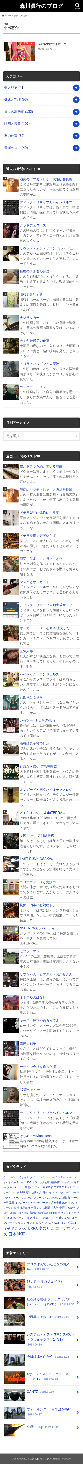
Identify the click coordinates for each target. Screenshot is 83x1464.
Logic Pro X (16, 1212)
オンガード (21, 1202)
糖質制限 (55, 1182)
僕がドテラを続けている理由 (41, 466)
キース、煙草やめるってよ (39, 1020)
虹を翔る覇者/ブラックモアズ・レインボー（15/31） (39, 1303)
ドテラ (16, 1228)
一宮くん (36, 1207)
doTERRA (30, 1228)
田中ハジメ (49, 1192)
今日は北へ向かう (37, 1358)
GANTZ (29, 1393)
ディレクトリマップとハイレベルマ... (47, 202)
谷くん (46, 1197)
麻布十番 (56, 1202)
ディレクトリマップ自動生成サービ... (47, 605)
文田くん (37, 1192)
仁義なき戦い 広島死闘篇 (38, 766)
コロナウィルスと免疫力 (38, 882)
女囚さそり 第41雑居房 (37, 836)
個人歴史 (14, 87)
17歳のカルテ (30, 1090)
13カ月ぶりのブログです (33, 1285)
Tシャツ (21, 1182)
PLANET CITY (49, 1217)
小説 (36, 1217)
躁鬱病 (66, 1197)
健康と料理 (16, 99)
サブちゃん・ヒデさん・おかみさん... (47, 974)
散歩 (64, 1202)
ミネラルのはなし (33, 997)
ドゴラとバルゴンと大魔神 (39, 363)
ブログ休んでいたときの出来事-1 (36, 1268)
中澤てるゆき (67, 1207)
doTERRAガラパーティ (37, 928)
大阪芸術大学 (51, 1207)
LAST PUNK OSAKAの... (38, 859)
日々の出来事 (18, 111)
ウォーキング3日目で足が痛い (37, 1413)
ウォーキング (10, 1177)
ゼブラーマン (29, 951)
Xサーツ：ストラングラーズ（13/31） (36, 1377)
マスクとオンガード (34, 582)
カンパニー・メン (33, 387)
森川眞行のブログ (41, 5)
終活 (16, 1207)
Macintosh (34, 1202)
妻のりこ (46, 1228)
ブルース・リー (15, 1187)
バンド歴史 (25, 1217)
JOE (29, 1182)
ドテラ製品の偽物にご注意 (39, 512)
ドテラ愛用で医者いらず (38, 535)
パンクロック (63, 1192)
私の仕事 (14, 135)
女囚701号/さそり (33, 697)
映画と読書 (17, 123)
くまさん (24, 1177)
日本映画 (16, 1234)
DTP (22, 1192)
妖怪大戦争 (28, 1043)
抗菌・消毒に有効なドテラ (39, 905)
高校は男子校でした (34, 743)
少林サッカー (29, 317)
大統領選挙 (47, 1187)
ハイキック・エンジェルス (39, 674)
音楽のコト (16, 148)
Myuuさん (56, 1197)
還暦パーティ (32, 1187)
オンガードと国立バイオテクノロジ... (47, 789)
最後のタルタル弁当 (34, 271)
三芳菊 (57, 1187)
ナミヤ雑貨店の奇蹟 (34, 340)
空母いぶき (32, 1428)
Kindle (53, 1212)
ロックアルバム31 (47, 1222)
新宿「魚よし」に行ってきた (41, 558)
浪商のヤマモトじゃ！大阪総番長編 (46, 179)
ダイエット (36, 1177)
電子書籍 (25, 1207)
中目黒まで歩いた (37, 1318)
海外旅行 (12, 1217)
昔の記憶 (64, 1217)
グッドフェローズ (33, 225)
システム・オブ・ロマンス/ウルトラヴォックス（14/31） (39, 1339)
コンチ (15, 1192)
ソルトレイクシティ (54, 1177)
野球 (28, 1192)
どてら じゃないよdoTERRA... (42, 812)
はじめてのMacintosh (36, 1136)
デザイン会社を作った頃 (38, 1066)
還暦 (11, 1202)
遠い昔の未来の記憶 (36, 1212)
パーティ (45, 1202)
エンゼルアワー (32, 1197)
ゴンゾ (64, 1222)
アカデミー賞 (68, 1182)
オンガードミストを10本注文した (44, 628)
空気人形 (26, 651)
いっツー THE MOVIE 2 (37, 720)
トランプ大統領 (41, 1182)
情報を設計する (31, 294)
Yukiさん (67, 1187)
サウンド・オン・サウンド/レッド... (46, 248)
